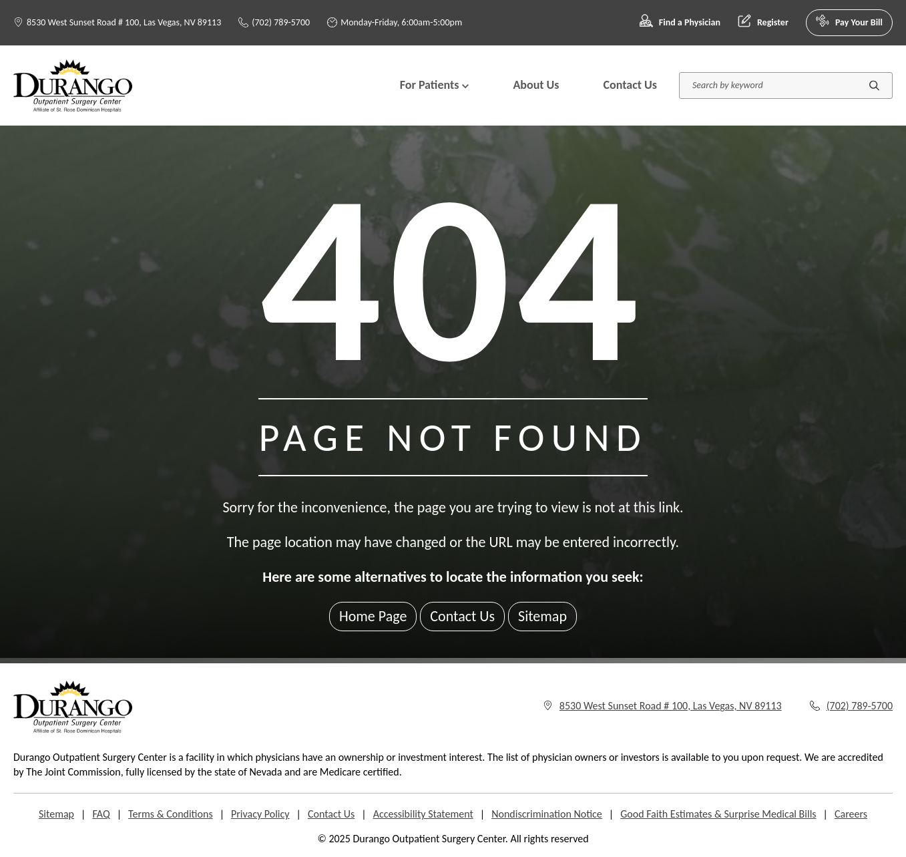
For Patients (434, 84)
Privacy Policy (260, 814)
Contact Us (630, 84)
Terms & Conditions (170, 814)
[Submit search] (874, 85)
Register (763, 22)
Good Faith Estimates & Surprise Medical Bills (718, 814)
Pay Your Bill (849, 22)
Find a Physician (680, 22)
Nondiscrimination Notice (546, 814)
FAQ (100, 814)
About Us (536, 84)
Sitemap (542, 616)
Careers (851, 814)
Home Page (373, 616)
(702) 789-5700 (274, 22)
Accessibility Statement (423, 814)
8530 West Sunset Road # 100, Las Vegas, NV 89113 (124, 22)
